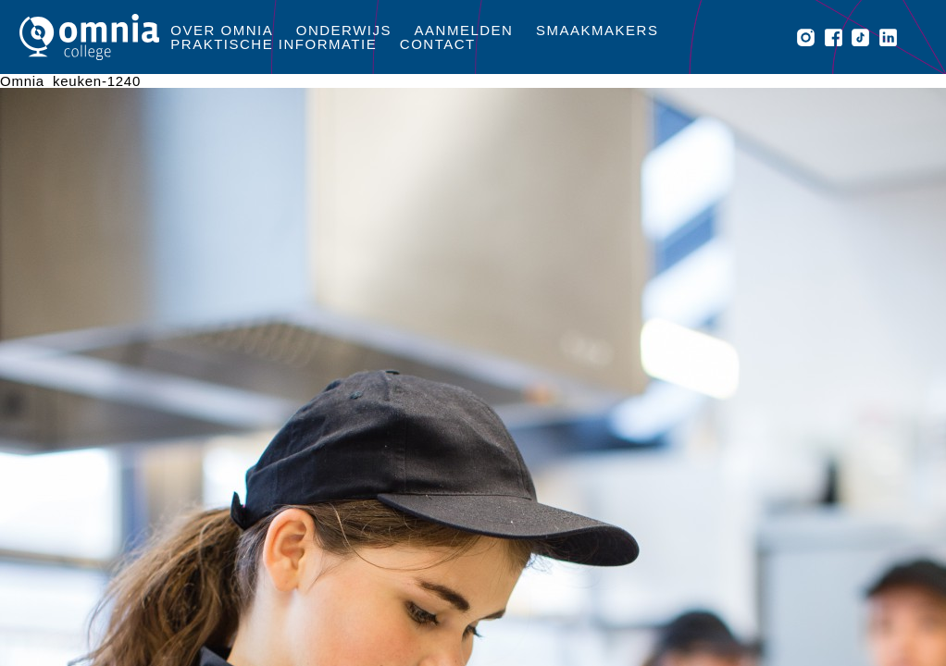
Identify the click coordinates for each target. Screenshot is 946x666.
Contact (438, 44)
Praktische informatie (273, 44)
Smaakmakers (597, 30)
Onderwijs (344, 30)
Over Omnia (221, 30)
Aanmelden (464, 30)
